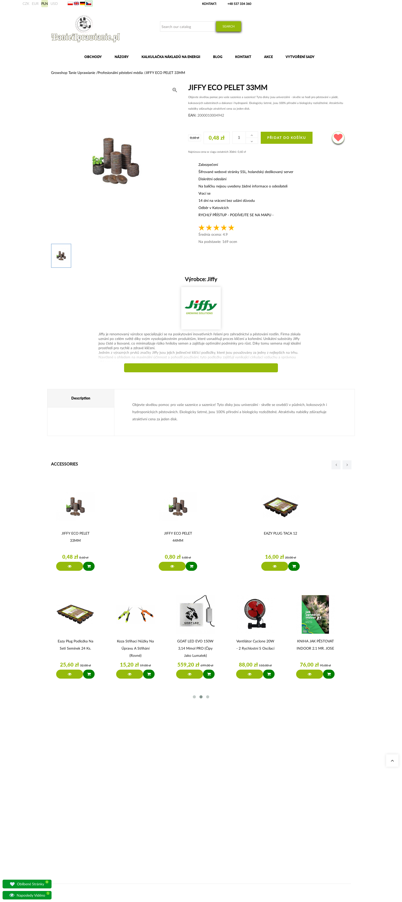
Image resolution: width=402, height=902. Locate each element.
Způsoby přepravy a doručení (276, 810)
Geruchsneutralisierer (193, 797)
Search (229, 26)
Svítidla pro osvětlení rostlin (146, 816)
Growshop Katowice (141, 797)
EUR (35, 3)
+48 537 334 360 (239, 4)
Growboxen (187, 803)
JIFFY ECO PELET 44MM (178, 537)
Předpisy (262, 822)
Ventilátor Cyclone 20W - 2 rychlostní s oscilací (255, 644)
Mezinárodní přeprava (271, 803)
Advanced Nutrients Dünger (198, 816)
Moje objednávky (267, 791)
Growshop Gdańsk (140, 803)
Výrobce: (201, 279)
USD (54, 3)
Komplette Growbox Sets (196, 810)
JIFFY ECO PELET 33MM (75, 537)
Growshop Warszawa (142, 810)
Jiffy (211, 279)
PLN (44, 3)
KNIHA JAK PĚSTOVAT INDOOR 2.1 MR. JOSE (315, 644)
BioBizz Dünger (189, 828)
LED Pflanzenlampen (193, 822)
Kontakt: (209, 4)
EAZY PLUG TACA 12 (280, 533)
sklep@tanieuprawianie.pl (77, 819)
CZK (26, 3)
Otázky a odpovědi (140, 822)
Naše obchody (137, 791)
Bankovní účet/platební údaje (276, 816)
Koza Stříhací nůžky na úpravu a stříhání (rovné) (135, 648)
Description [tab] (80, 398)
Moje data (263, 797)
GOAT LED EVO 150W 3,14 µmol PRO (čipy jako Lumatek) (195, 648)
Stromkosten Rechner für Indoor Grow (205, 791)
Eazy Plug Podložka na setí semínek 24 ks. (75, 644)
